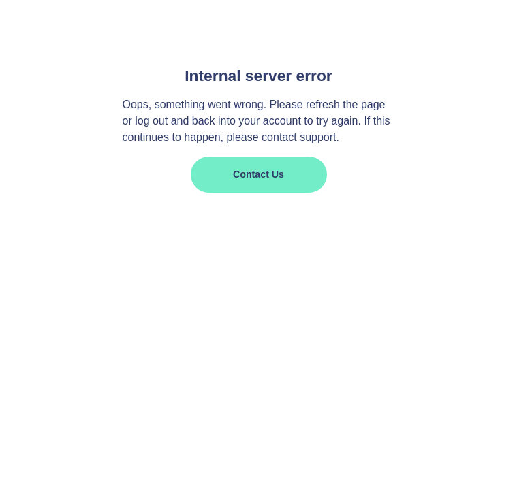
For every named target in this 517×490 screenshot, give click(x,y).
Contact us (258, 174)
